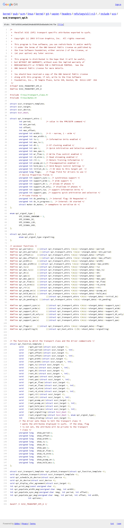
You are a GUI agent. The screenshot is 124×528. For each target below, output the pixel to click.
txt (112, 523)
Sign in (118, 4)
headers (66, 13)
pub (15, 13)
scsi (114, 13)
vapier (55, 13)
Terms (33, 523)
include (105, 13)
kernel (6, 13)
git (47, 13)
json (119, 523)
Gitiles (17, 523)
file (60, 24)
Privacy (24, 523)
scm (22, 13)
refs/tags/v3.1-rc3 (84, 13)
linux (30, 13)
